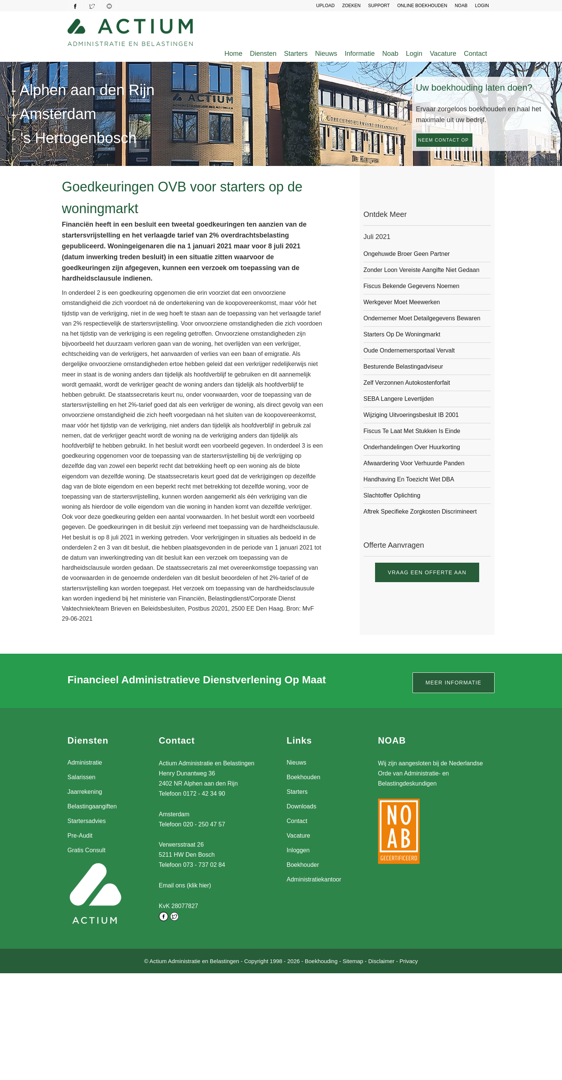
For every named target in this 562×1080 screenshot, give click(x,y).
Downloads (301, 806)
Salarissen (81, 777)
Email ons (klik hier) (185, 885)
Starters (296, 53)
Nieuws (326, 53)
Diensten (263, 53)
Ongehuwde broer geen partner (406, 254)
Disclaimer (381, 960)
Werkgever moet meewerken (401, 302)
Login (414, 53)
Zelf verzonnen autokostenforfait (406, 382)
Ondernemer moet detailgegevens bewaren (421, 318)
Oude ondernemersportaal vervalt (409, 350)
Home (233, 53)
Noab (390, 53)
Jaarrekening (84, 792)
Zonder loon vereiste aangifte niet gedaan (421, 270)
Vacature (443, 53)
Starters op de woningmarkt (401, 334)
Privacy (408, 960)
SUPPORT (379, 5)
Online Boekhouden (422, 5)
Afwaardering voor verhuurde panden (414, 463)
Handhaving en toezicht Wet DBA (408, 479)
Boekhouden (303, 777)
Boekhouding (321, 960)
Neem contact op (443, 140)
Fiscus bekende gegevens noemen (411, 286)
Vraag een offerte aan (427, 572)
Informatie (360, 53)
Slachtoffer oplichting (391, 495)
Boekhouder (303, 865)
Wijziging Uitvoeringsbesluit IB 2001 (411, 415)
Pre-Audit (80, 835)
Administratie (84, 762)
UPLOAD (325, 5)
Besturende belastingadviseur (403, 366)
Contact (475, 53)
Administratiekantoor (314, 879)
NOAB (461, 5)
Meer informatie (453, 683)
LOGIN (482, 5)
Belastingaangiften (92, 806)
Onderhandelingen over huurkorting (411, 447)
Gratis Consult (86, 850)
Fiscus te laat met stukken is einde (411, 431)
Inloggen (298, 850)
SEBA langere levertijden (398, 399)
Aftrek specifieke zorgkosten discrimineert (420, 511)
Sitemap (352, 960)
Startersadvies (86, 821)
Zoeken (351, 5)
